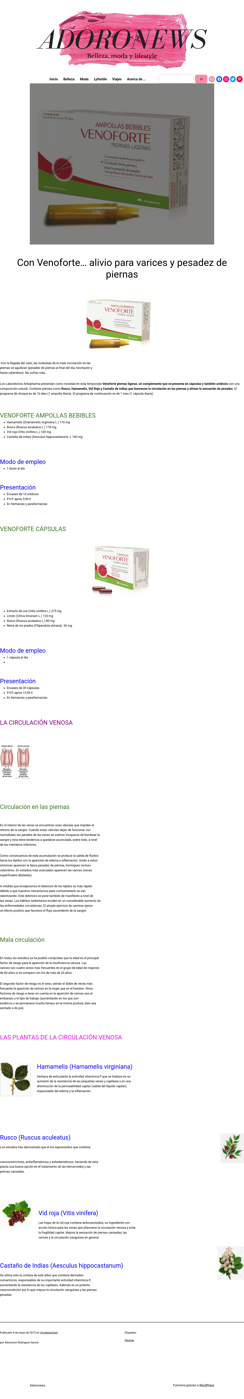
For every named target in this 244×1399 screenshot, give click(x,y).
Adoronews (37, 1385)
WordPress (206, 1385)
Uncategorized (49, 1332)
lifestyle (129, 1340)
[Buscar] (201, 79)
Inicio (54, 79)
